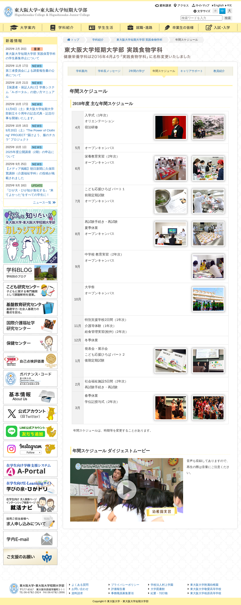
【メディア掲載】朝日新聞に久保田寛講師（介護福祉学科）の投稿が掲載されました (30, 173)
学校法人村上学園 (162, 584)
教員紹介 (219, 71)
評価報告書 (118, 589)
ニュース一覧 (44, 202)
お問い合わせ (80, 589)
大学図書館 (158, 589)
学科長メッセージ (109, 71)
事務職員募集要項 (122, 593)
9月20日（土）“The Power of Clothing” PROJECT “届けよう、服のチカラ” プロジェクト (30, 135)
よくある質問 (80, 584)
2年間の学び (137, 71)
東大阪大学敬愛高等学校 (205, 589)
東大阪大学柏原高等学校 (205, 593)
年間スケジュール (164, 71)
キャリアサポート (191, 71)
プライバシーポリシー (125, 584)
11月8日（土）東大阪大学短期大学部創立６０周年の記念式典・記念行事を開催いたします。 (30, 113)
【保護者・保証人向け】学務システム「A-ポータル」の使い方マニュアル (30, 92)
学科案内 (81, 71)
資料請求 (77, 593)
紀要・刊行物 (159, 593)
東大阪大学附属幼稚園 (204, 584)
